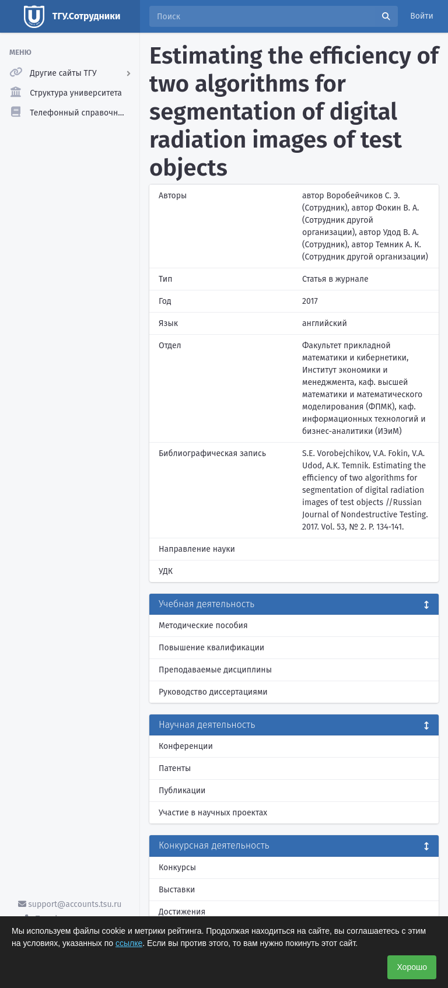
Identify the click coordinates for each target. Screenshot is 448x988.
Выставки (177, 890)
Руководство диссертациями (213, 692)
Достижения (182, 912)
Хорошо (412, 967)
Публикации (182, 791)
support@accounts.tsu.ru (70, 904)
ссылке (129, 943)
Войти (421, 16)
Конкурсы (177, 868)
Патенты (175, 768)
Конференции (186, 746)
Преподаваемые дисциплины (215, 670)
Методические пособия (203, 625)
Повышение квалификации (211, 648)
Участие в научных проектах (213, 813)
